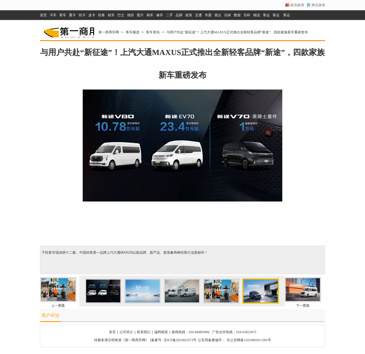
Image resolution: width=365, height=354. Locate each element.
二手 (169, 15)
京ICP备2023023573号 (180, 340)
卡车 (53, 15)
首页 (43, 15)
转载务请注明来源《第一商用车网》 (121, 340)
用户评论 (50, 315)
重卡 (72, 15)
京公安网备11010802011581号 (249, 340)
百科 (247, 15)
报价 (130, 15)
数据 (237, 15)
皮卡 (91, 15)
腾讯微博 (318, 5)
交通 (198, 15)
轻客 (101, 15)
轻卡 (82, 15)
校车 (111, 15)
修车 (159, 15)
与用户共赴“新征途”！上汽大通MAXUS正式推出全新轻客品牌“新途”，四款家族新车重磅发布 (237, 32)
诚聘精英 (161, 332)
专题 (208, 15)
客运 (266, 15)
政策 (188, 15)
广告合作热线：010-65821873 (234, 332)
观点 (217, 15)
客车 (62, 15)
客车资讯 (153, 32)
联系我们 (144, 332)
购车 (150, 15)
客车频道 (132, 32)
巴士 (120, 15)
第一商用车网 (68, 30)
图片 (140, 15)
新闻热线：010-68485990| (190, 332)
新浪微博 (297, 5)
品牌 (179, 15)
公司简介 (126, 332)
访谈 (227, 15)
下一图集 (303, 306)
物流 (256, 15)
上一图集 (58, 306)
